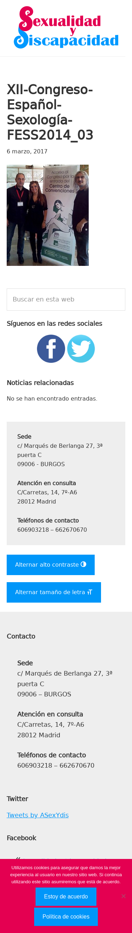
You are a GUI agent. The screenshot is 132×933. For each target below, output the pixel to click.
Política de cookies (66, 917)
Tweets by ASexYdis (38, 815)
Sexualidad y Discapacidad (66, 28)
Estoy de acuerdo (66, 897)
